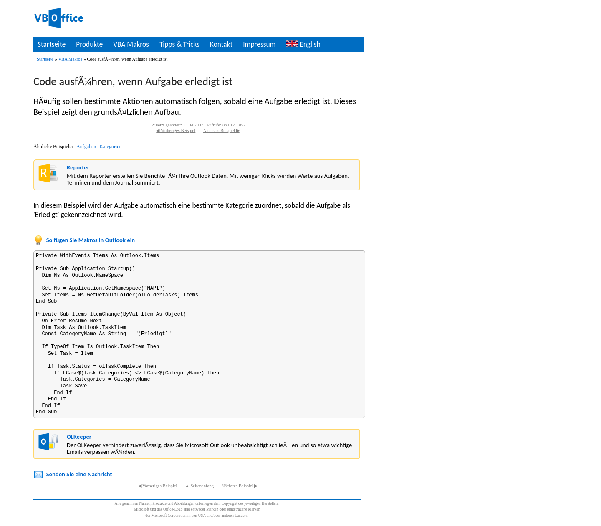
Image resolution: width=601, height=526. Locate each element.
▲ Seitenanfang (199, 485)
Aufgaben (86, 146)
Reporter (78, 167)
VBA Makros (131, 44)
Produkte (89, 44)
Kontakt (221, 44)
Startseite (52, 44)
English (303, 44)
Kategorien (110, 146)
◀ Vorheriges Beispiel (175, 130)
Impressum (259, 44)
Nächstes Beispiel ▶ (221, 130)
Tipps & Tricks (179, 44)
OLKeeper (79, 436)
